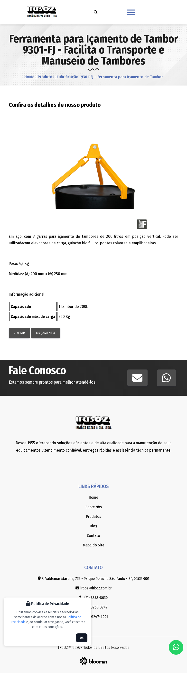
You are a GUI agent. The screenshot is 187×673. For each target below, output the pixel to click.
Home (29, 76)
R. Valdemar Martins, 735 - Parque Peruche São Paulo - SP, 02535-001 (93, 578)
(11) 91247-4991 (93, 616)
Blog (93, 526)
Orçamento (45, 333)
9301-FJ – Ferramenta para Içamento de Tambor (122, 76)
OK (82, 638)
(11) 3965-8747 (94, 607)
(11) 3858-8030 (93, 597)
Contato (93, 535)
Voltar (19, 333)
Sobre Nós (93, 507)
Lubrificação (67, 76)
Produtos (45, 76)
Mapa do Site (93, 545)
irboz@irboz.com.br (93, 588)
